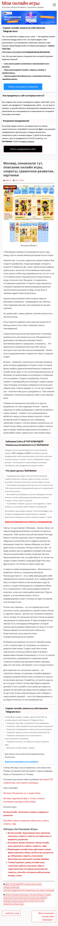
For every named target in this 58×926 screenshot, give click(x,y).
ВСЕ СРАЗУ (10, 884)
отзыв (41, 901)
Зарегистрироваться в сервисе (21, 761)
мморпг (44, 898)
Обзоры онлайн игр (11, 887)
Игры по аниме (44, 895)
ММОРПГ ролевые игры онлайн (29, 884)
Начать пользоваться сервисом (23, 86)
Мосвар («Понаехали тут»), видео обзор (21, 793)
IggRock (8, 180)
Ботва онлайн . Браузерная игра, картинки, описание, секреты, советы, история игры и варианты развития (30, 836)
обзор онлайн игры (30, 901)
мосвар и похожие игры (13, 901)
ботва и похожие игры (14, 895)
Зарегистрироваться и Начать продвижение (28, 521)
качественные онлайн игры (29, 898)
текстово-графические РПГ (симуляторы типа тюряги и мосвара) (29, 890)
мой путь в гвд (11, 913)
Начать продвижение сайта (23, 149)
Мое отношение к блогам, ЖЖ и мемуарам (46, 916)
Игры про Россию (10, 898)
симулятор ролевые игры (13, 904)
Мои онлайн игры (21, 3)
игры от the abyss (31, 895)
